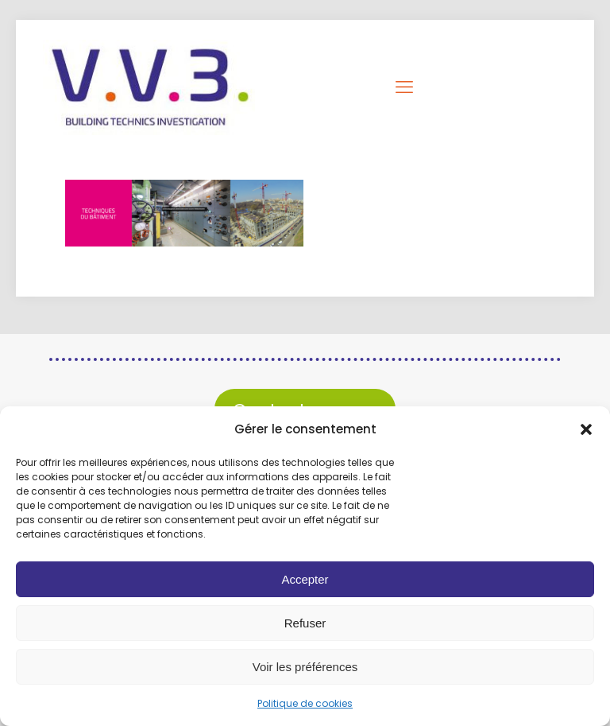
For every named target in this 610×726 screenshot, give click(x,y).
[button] (586, 429)
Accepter (304, 579)
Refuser (305, 623)
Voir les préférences (305, 667)
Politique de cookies (305, 703)
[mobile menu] (405, 87)
